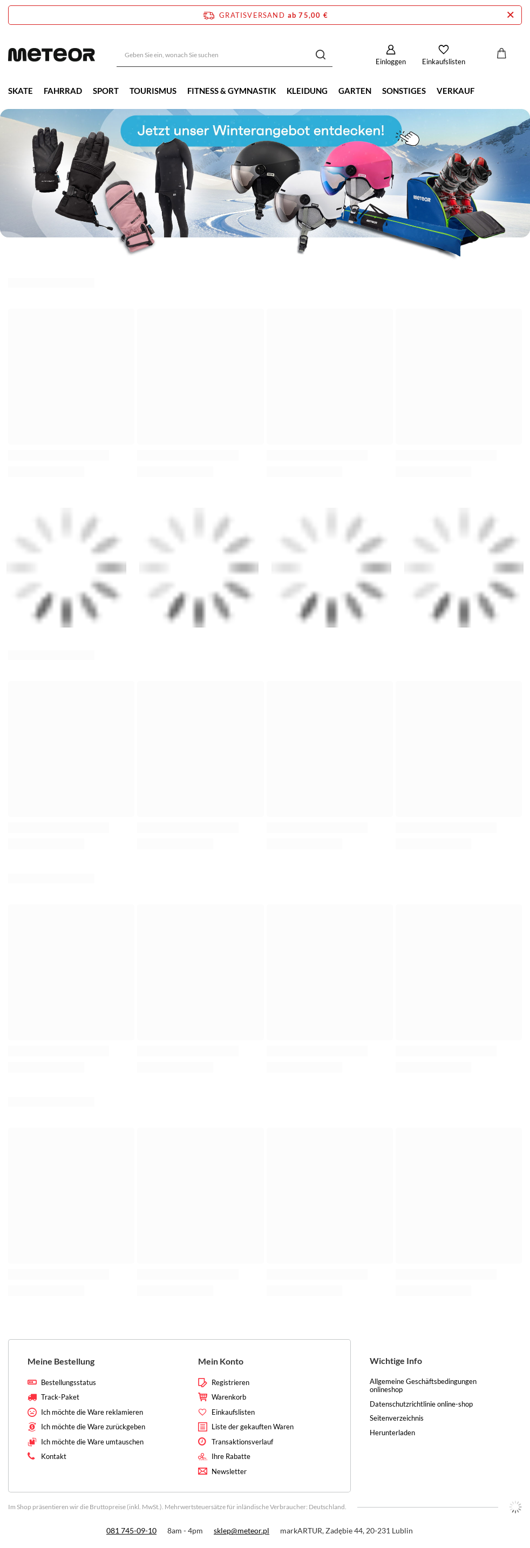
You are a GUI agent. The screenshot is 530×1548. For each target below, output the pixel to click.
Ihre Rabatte (231, 1456)
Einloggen (391, 61)
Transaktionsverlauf (242, 1442)
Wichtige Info (396, 1360)
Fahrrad (63, 91)
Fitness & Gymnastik (231, 91)
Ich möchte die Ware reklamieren (92, 1412)
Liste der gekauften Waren (253, 1427)
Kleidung (307, 91)
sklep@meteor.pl (241, 1530)
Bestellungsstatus (68, 1383)
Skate (20, 91)
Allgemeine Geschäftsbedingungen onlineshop (423, 1385)
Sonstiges (404, 91)
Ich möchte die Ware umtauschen (92, 1442)
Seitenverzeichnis (397, 1418)
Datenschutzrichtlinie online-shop (421, 1404)
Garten (354, 91)
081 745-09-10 (131, 1530)
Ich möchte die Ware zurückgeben (93, 1427)
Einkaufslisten (443, 61)
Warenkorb (229, 1397)
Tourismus (153, 91)
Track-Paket (60, 1397)
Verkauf (455, 91)
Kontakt (53, 1456)
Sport (106, 91)
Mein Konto (220, 1361)
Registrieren (230, 1383)
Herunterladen (392, 1433)
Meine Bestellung (61, 1361)
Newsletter (229, 1472)
